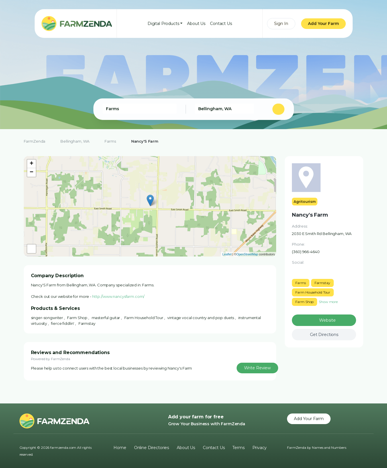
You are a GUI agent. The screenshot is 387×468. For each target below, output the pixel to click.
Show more (328, 302)
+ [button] (32, 164)
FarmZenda (35, 141)
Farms (110, 141)
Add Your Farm (323, 23)
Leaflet (226, 254)
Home (119, 447)
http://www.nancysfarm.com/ (118, 296)
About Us (196, 23)
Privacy (259, 447)
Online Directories (151, 447)
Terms (238, 447)
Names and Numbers (329, 447)
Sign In (281, 23)
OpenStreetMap (247, 254)
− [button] (32, 172)
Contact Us (221, 23)
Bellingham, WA (74, 141)
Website (327, 320)
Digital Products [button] (163, 23)
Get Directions (324, 334)
